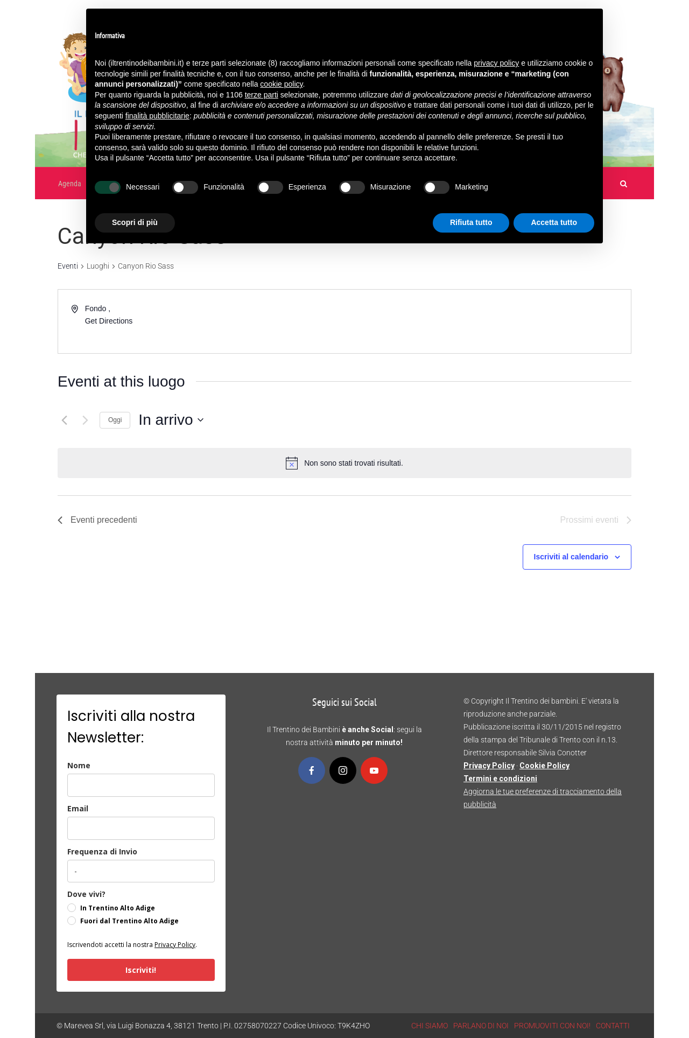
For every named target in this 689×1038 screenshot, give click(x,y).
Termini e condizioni (500, 778)
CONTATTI (613, 1025)
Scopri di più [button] (135, 222)
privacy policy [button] (496, 63)
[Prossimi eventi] (85, 419)
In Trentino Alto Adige (117, 908)
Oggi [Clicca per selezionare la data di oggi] (115, 420)
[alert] (353, 463)
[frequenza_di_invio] (141, 871)
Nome (78, 765)
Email (77, 808)
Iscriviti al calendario (571, 556)
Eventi (68, 266)
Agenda (69, 183)
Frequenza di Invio (102, 851)
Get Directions (109, 321)
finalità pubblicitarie (157, 115)
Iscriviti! (140, 970)
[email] (141, 828)
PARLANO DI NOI (481, 1025)
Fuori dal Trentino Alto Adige (129, 920)
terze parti (261, 94)
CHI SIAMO (429, 1025)
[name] (141, 785)
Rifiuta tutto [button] (471, 222)
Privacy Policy (174, 944)
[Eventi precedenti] (64, 419)
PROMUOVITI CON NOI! (552, 1025)
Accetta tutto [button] (554, 222)
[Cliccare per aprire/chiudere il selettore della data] (170, 420)
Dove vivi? (86, 894)
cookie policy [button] (281, 84)
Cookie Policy (544, 765)
